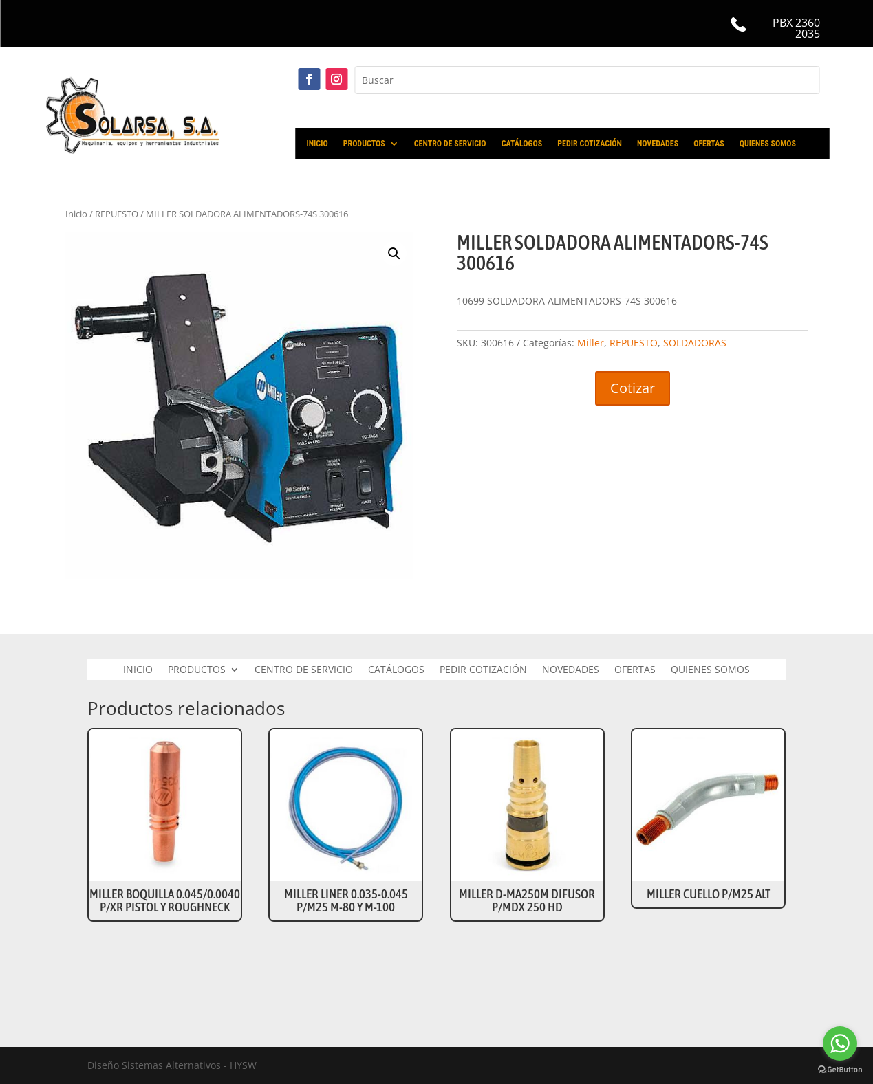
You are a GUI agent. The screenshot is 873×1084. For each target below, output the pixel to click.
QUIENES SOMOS (768, 143)
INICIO (317, 143)
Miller (590, 342)
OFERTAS (708, 143)
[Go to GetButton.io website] (840, 1069)
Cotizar (632, 388)
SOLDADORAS (694, 342)
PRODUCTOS (364, 143)
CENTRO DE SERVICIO (450, 143)
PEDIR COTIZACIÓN (589, 143)
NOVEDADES (657, 143)
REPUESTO (116, 214)
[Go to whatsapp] (840, 1043)
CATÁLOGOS (522, 143)
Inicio (76, 214)
